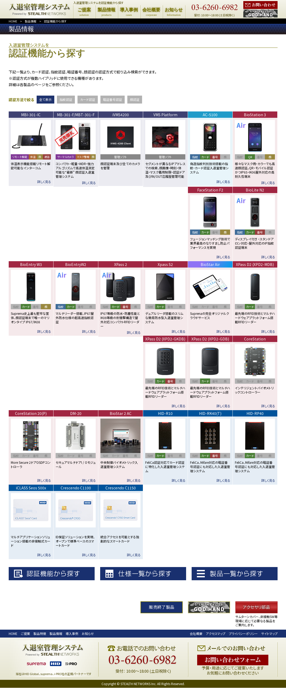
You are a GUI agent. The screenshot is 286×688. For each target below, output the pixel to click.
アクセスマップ (215, 633)
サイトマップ (269, 633)
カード (87, 99)
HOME (13, 21)
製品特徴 (39, 633)
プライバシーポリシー (243, 633)
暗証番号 (112, 99)
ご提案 (25, 633)
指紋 (66, 99)
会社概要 (196, 633)
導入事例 (72, 633)
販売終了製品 (161, 608)
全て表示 (45, 99)
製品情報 (30, 21)
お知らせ (88, 633)
